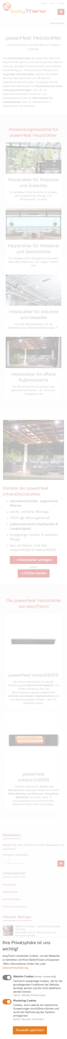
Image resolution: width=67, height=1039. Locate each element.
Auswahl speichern (30, 1030)
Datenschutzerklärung (15, 968)
